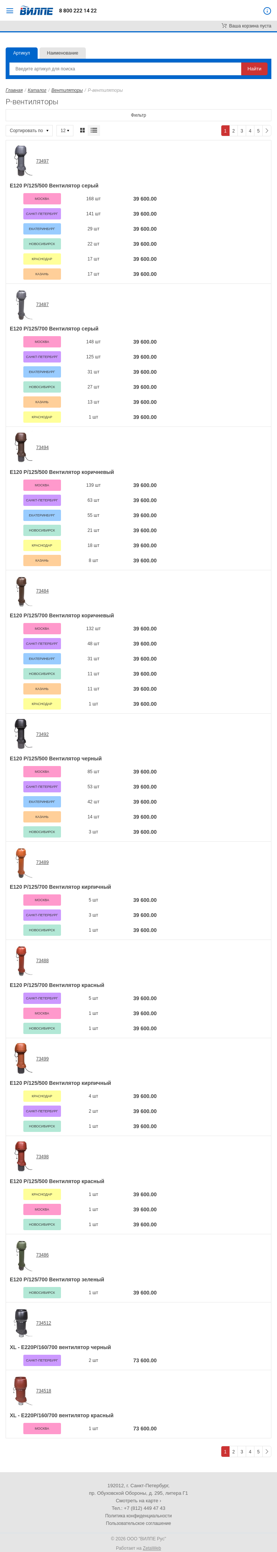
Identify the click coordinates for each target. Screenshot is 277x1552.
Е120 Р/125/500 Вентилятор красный (57, 1181)
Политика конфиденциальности (138, 1515)
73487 (42, 304)
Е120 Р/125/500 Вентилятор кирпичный (60, 1083)
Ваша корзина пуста (246, 26)
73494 (42, 447)
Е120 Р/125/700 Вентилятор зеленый (57, 1279)
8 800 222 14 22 (78, 11)
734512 (43, 1323)
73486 (42, 1255)
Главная (14, 90)
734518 (43, 1391)
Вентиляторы (67, 90)
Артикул (21, 53)
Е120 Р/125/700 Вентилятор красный (57, 985)
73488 (42, 960)
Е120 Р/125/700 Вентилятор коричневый (62, 615)
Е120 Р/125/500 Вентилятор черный (56, 758)
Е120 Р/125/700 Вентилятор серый (54, 329)
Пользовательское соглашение (138, 1523)
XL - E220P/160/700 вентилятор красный (62, 1415)
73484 (42, 591)
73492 (42, 734)
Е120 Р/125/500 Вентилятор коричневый (62, 472)
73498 (42, 1156)
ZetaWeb (152, 1548)
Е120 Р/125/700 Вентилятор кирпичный (60, 887)
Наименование (62, 53)
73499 (42, 1059)
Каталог (37, 90)
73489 (42, 862)
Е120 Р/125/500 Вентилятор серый (54, 186)
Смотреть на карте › (138, 1500)
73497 (42, 161)
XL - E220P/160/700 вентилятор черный (60, 1347)
